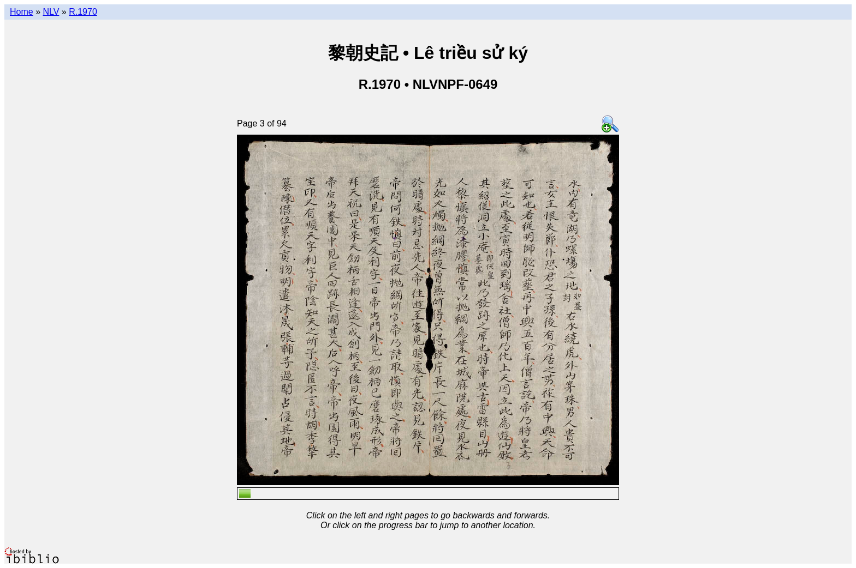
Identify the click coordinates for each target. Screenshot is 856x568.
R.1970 (83, 11)
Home (21, 11)
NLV (51, 11)
